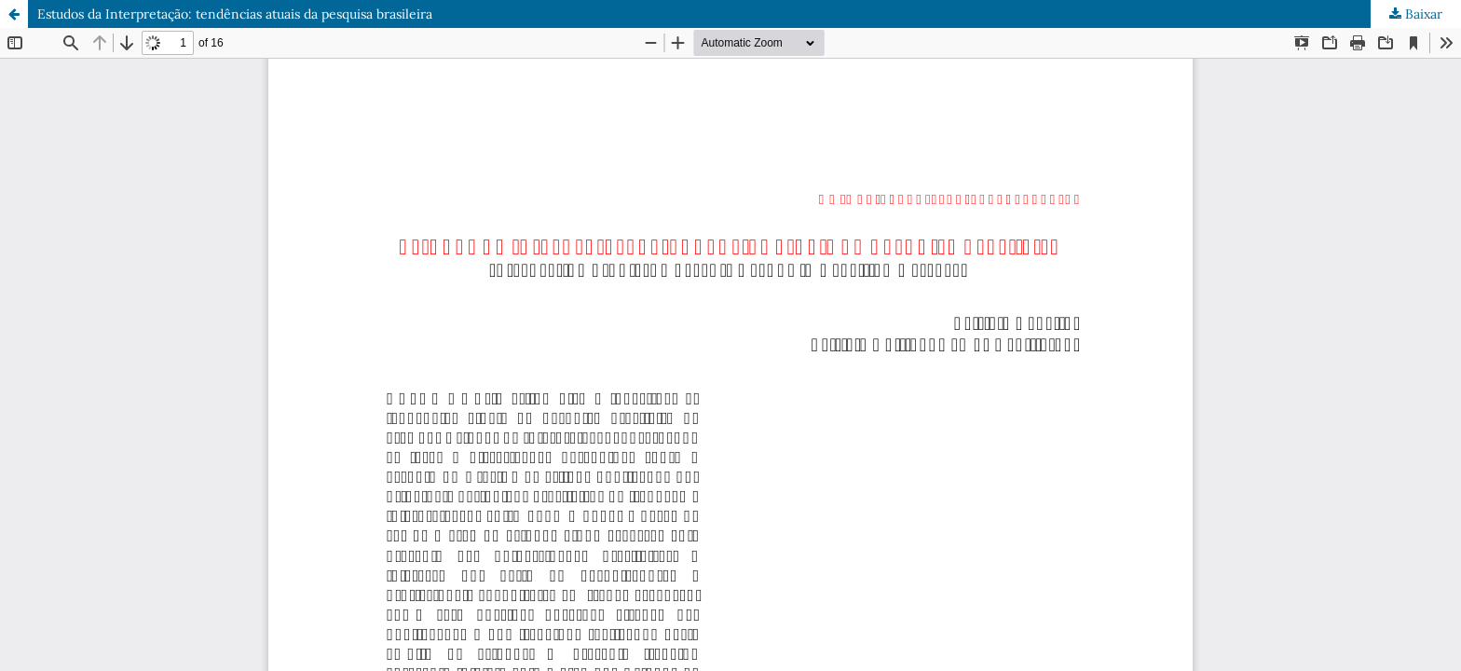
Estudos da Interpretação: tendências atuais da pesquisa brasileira (234, 14)
